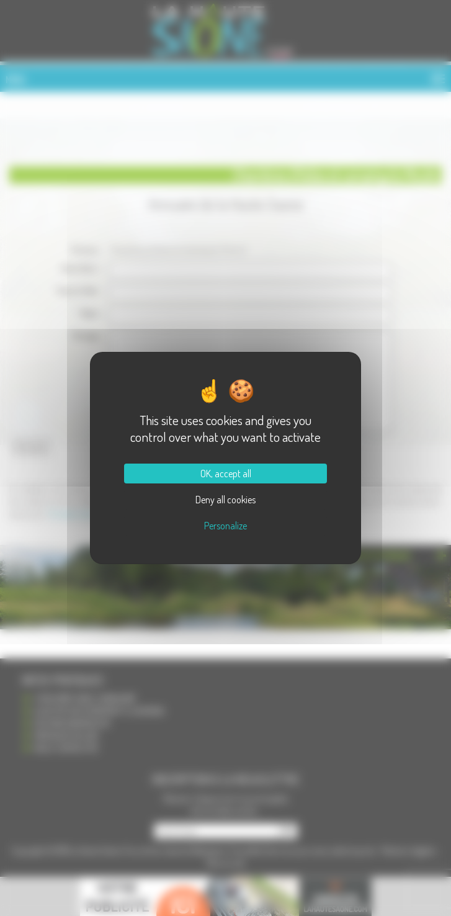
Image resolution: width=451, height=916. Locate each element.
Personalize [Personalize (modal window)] (225, 525)
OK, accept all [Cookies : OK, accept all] (225, 473)
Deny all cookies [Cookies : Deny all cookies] (225, 499)
